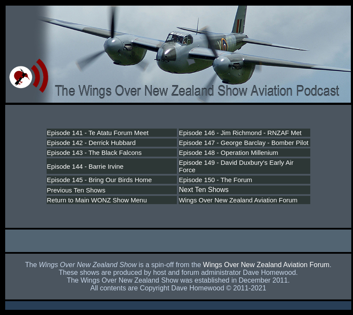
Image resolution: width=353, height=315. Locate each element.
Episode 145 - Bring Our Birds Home (99, 179)
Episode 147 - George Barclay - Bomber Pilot (244, 142)
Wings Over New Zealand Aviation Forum (238, 200)
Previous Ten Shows (76, 190)
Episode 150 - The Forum (215, 179)
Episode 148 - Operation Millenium (228, 152)
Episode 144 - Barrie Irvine (85, 166)
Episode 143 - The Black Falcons (94, 152)
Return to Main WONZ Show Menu (97, 200)
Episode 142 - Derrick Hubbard (91, 142)
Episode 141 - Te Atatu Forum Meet (98, 132)
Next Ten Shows (204, 189)
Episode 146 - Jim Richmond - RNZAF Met (240, 132)
